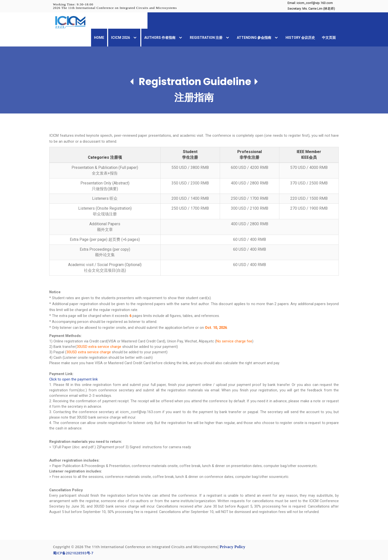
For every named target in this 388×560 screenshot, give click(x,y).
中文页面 (329, 38)
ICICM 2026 (124, 38)
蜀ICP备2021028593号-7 (73, 553)
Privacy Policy (232, 547)
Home (99, 38)
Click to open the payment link (73, 379)
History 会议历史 (300, 38)
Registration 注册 (210, 38)
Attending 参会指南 (258, 38)
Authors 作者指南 (163, 38)
